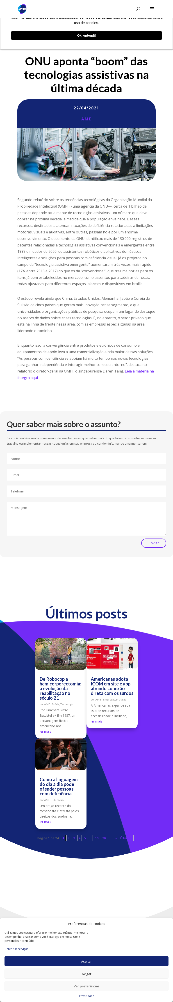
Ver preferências (87, 986)
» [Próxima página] (116, 838)
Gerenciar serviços (16, 949)
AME (86, 119)
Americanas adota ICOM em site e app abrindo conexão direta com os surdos (112, 686)
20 (104, 838)
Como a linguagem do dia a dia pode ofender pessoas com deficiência (59, 786)
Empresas (109, 699)
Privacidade (86, 996)
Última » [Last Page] (126, 838)
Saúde (55, 704)
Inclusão (121, 699)
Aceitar (86, 961)
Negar (86, 973)
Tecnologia (66, 704)
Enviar (153, 543)
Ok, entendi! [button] (86, 35)
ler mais (45, 731)
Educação (58, 800)
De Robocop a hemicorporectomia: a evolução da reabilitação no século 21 (60, 688)
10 (97, 838)
